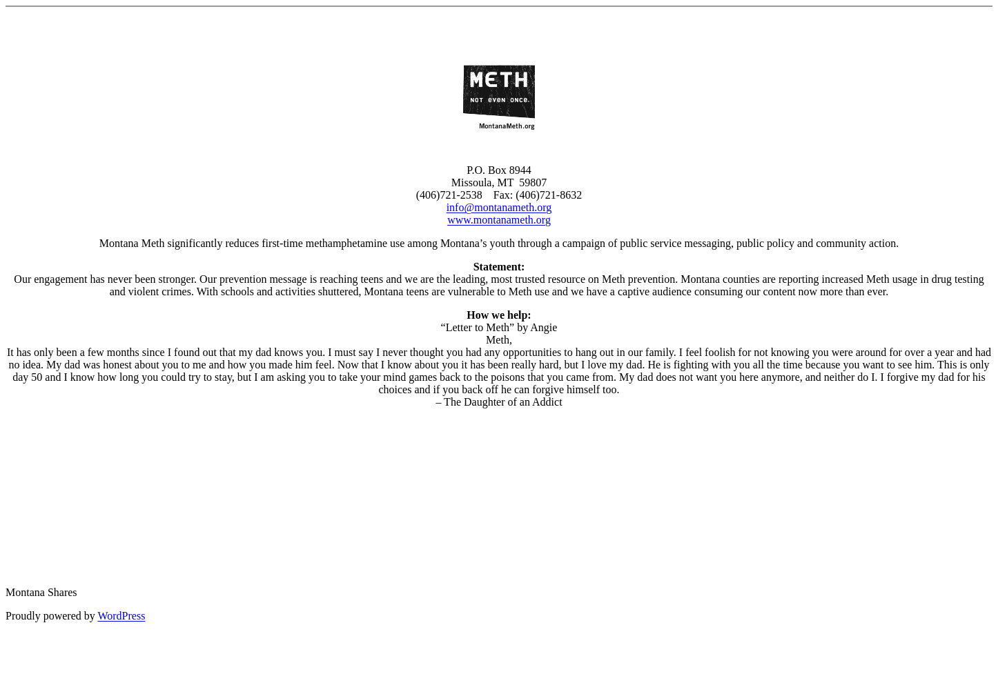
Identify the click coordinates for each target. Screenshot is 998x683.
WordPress (121, 616)
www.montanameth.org (499, 220)
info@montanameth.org (499, 207)
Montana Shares (41, 592)
